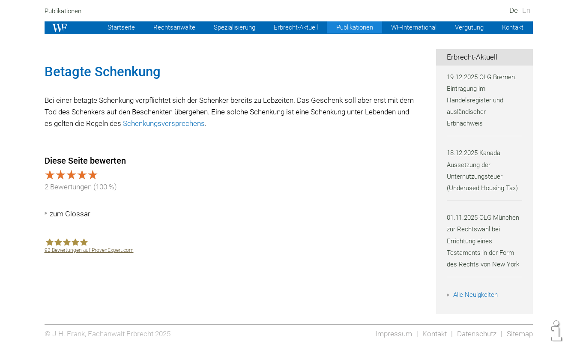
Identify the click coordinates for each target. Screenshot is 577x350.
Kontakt (512, 27)
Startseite (107, 27)
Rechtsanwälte (161, 27)
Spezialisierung (223, 27)
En (526, 10)
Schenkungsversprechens (213, 123)
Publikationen (64, 11)
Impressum (391, 333)
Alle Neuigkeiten (476, 295)
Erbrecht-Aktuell (287, 27)
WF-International (410, 27)
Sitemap (519, 333)
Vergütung (468, 27)
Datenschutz (475, 333)
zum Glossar (70, 213)
